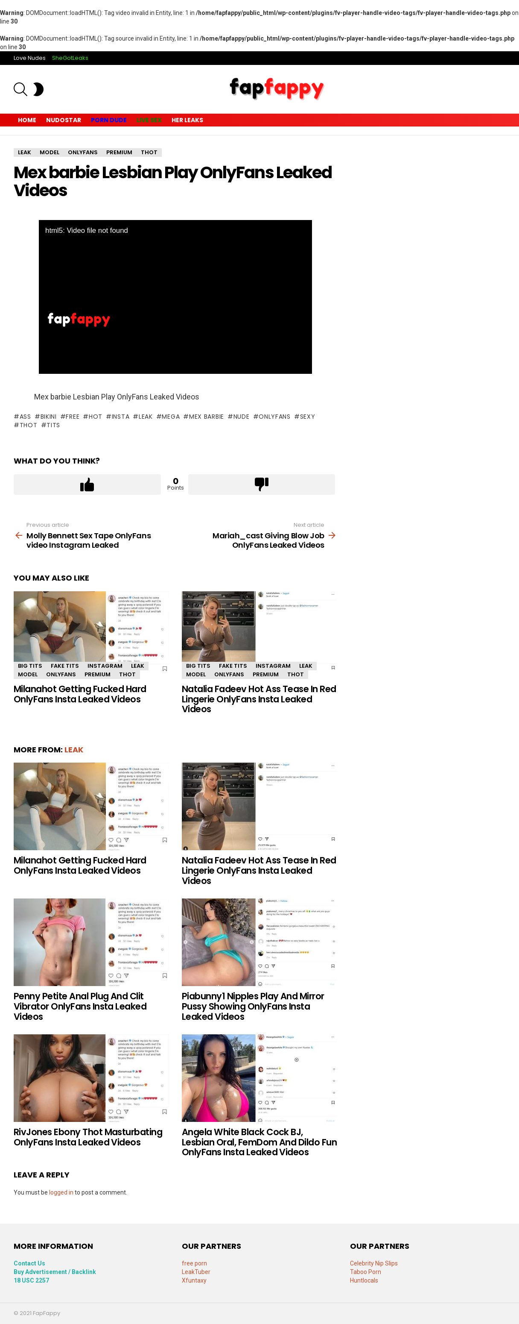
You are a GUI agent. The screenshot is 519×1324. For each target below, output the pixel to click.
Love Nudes (30, 58)
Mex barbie (206, 416)
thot (29, 425)
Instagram (104, 666)
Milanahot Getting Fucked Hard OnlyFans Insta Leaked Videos (80, 694)
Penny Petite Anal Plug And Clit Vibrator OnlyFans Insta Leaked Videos (80, 1006)
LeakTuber (196, 1271)
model (28, 674)
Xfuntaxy (194, 1280)
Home (27, 120)
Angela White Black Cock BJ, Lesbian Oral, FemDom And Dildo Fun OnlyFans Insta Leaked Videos (259, 1142)
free (72, 416)
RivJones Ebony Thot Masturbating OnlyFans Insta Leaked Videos (88, 1137)
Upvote (87, 484)
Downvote (261, 484)
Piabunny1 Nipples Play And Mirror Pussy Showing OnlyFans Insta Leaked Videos (253, 1006)
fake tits (65, 666)
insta (121, 416)
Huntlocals (364, 1280)
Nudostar (63, 120)
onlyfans (275, 416)
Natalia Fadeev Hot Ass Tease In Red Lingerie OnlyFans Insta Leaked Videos (259, 699)
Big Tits (30, 666)
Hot (95, 416)
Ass (25, 416)
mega (171, 416)
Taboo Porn (365, 1271)
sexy (307, 416)
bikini (49, 416)
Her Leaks (187, 120)
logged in (61, 1192)
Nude (241, 416)
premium (98, 674)
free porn (194, 1263)
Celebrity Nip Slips (374, 1263)
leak (146, 416)
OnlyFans (61, 674)
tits (53, 425)
